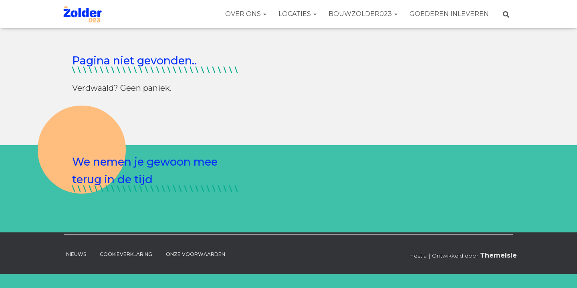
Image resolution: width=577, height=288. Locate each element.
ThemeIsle (498, 255)
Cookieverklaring (126, 254)
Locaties (297, 14)
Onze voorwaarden (195, 254)
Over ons (245, 14)
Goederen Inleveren (449, 14)
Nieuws (76, 254)
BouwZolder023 (363, 14)
